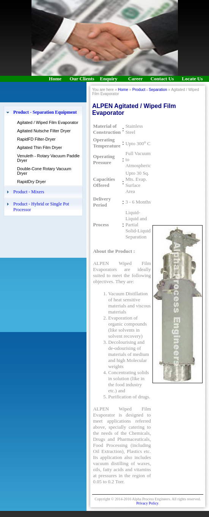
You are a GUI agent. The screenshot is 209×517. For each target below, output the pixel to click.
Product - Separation (149, 90)
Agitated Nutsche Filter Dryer (44, 130)
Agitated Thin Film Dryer (39, 147)
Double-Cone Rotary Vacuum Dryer (44, 170)
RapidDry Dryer (31, 181)
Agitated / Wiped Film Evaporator (47, 122)
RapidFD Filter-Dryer (36, 139)
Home (123, 90)
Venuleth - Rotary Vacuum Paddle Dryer (48, 158)
